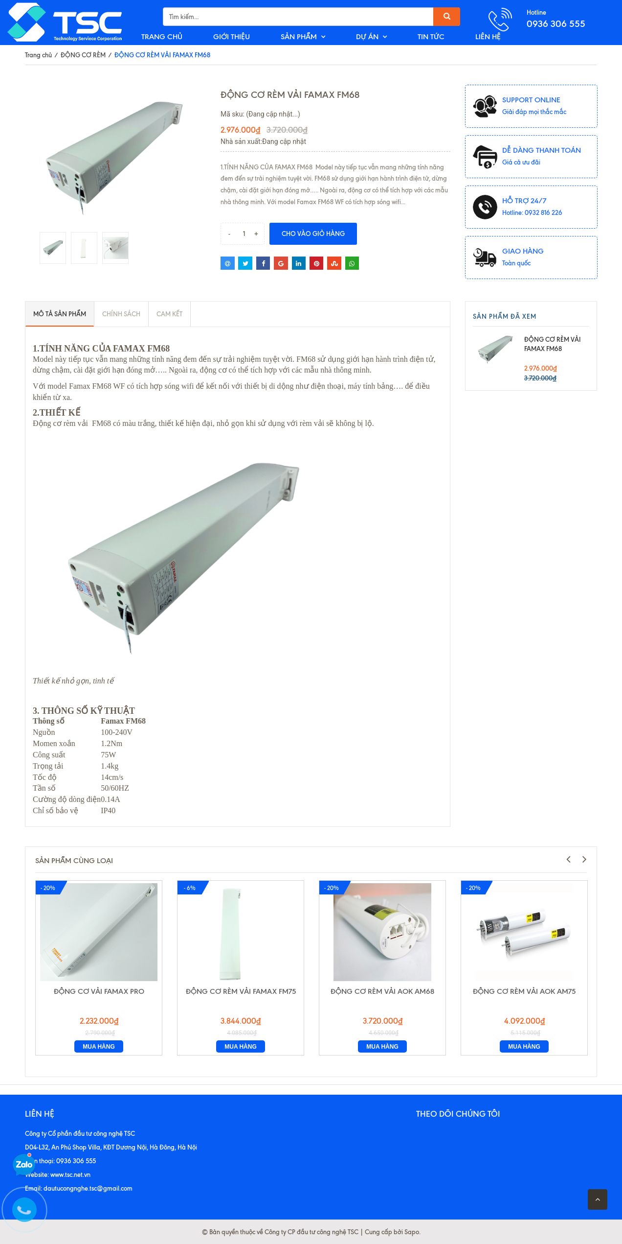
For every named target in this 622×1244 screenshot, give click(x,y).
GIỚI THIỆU (231, 36)
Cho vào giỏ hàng (313, 233)
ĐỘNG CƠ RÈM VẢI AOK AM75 (524, 991)
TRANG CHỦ (161, 36)
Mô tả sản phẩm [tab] (59, 314)
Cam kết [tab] (169, 314)
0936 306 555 (556, 23)
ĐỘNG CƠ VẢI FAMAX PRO (99, 991)
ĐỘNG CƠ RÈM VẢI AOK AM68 (382, 991)
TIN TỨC (431, 36)
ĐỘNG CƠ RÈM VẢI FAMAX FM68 (552, 343)
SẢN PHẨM (299, 36)
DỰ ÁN (367, 36)
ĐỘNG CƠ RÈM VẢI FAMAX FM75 (241, 991)
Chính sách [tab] (121, 314)
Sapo (411, 1232)
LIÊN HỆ (488, 36)
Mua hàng (99, 1046)
